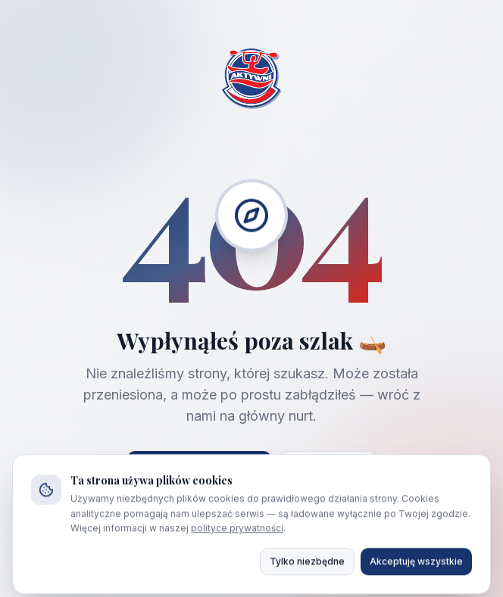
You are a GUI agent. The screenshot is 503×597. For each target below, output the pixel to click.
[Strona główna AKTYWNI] (251, 80)
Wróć (328, 468)
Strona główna (199, 468)
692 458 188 (322, 542)
